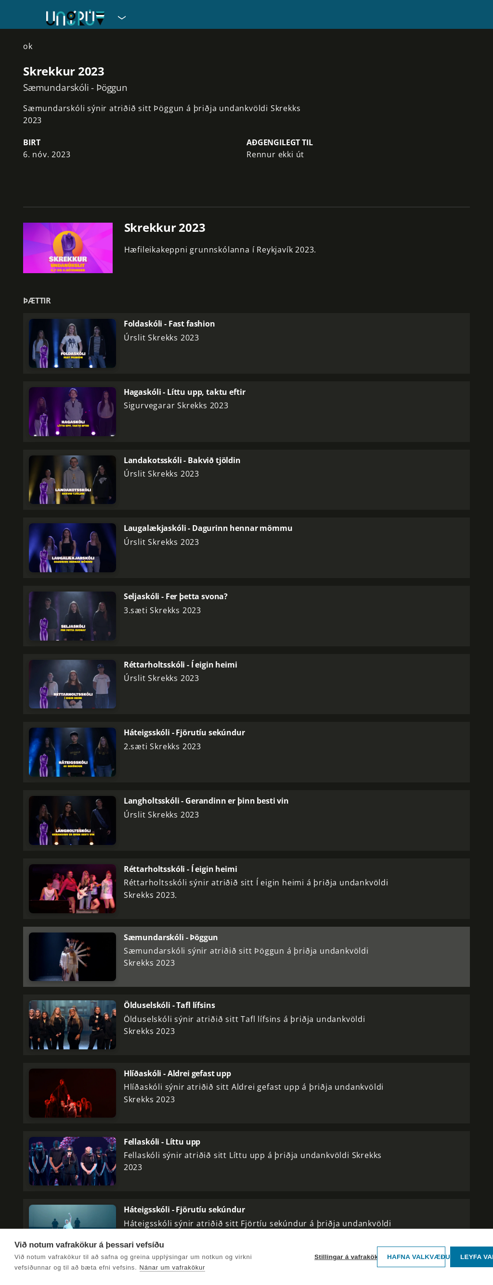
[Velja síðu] (121, 17)
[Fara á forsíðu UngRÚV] (75, 17)
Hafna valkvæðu (416, 1256)
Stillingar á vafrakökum (343, 1256)
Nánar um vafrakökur (173, 1267)
